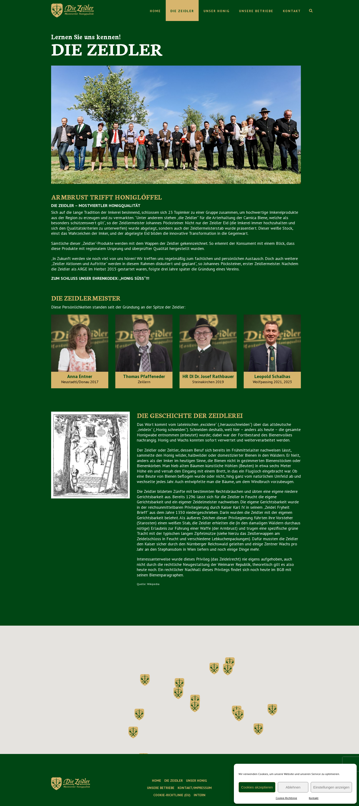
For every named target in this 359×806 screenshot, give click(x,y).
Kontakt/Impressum (195, 788)
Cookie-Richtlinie (286, 798)
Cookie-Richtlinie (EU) (171, 795)
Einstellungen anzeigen (331, 787)
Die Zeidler (182, 11)
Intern (199, 795)
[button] (228, 669)
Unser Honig (216, 11)
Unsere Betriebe (256, 11)
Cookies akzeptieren (257, 787)
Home (155, 11)
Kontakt (313, 798)
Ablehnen (293, 787)
